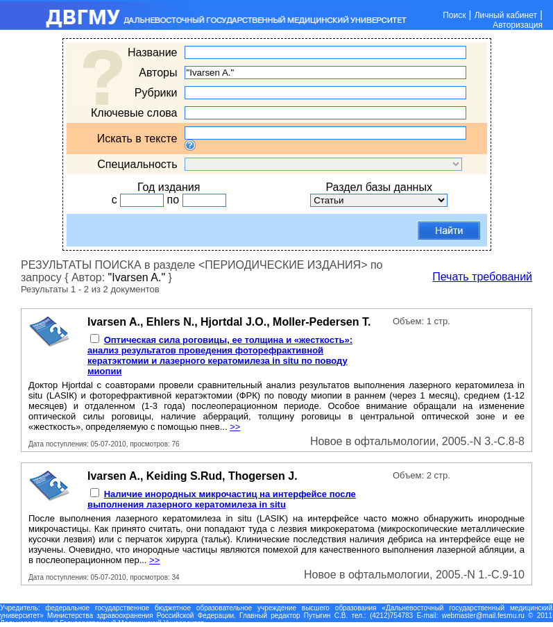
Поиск (454, 15)
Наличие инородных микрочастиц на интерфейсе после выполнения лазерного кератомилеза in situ (221, 499)
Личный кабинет (506, 15)
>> (235, 426)
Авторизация (518, 25)
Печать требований (482, 277)
